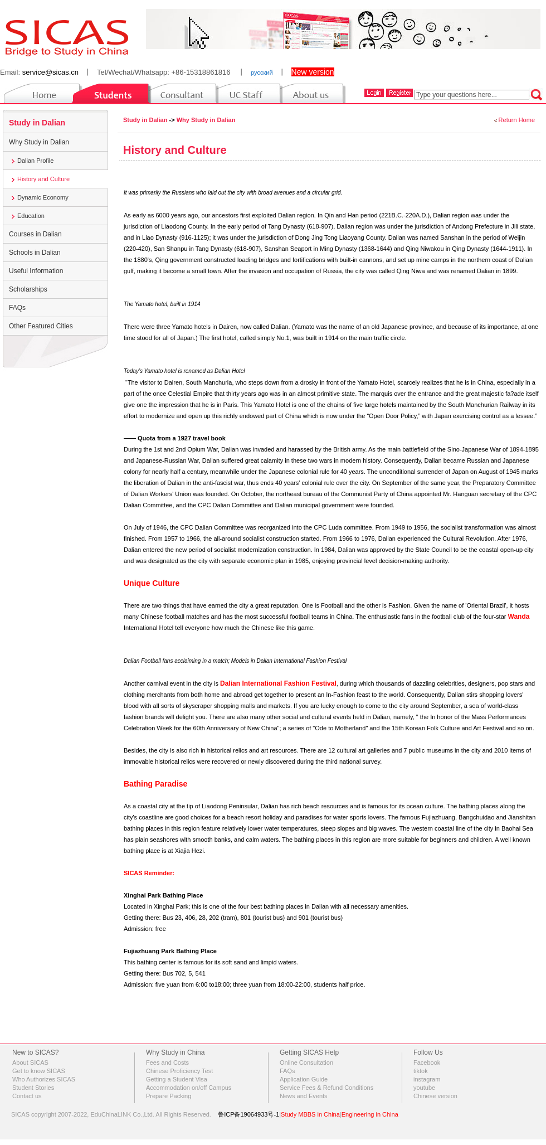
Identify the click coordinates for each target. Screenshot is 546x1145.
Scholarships (28, 289)
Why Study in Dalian (39, 142)
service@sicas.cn (50, 72)
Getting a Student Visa (176, 1079)
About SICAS (30, 1062)
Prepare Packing (168, 1096)
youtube (424, 1087)
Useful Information (36, 271)
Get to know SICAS (38, 1071)
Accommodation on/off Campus (188, 1087)
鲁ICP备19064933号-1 (248, 1114)
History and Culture (43, 179)
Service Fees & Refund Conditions (326, 1087)
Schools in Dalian (35, 252)
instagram (426, 1079)
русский (261, 72)
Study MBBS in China (310, 1114)
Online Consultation (306, 1062)
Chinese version (435, 1096)
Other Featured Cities (41, 326)
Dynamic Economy (43, 197)
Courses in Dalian (35, 234)
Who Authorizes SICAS (43, 1079)
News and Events (304, 1096)
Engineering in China (370, 1114)
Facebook (426, 1062)
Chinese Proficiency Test (179, 1071)
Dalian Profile (35, 160)
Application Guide (304, 1079)
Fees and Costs (167, 1062)
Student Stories (33, 1087)
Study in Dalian (37, 122)
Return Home (517, 120)
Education (31, 215)
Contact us (27, 1096)
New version (312, 71)
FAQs (17, 308)
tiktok (420, 1071)
